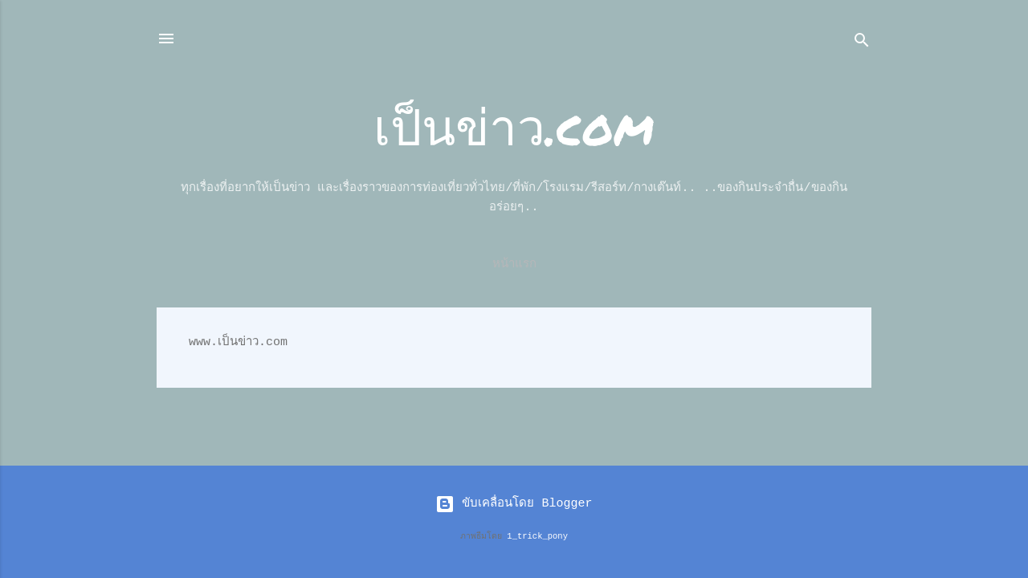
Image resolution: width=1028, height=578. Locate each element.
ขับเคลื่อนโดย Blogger (513, 504)
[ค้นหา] (861, 43)
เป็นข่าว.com (514, 125)
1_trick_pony (537, 536)
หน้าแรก (514, 264)
